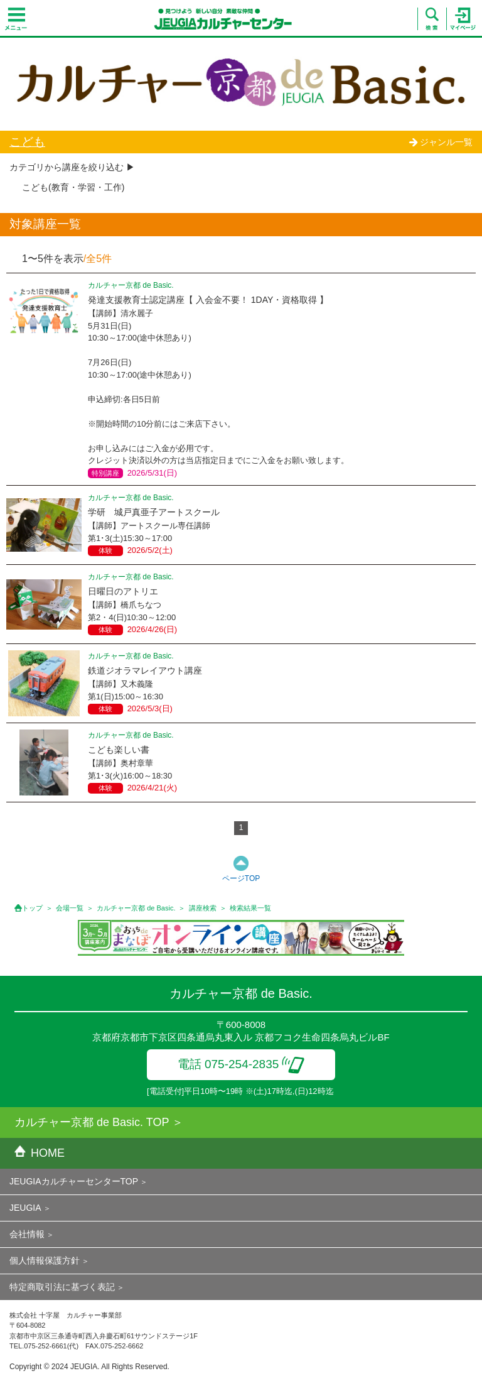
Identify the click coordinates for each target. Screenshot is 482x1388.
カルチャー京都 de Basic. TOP (91, 1122)
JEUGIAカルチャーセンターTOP (73, 1181)
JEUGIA (25, 1208)
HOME (39, 1153)
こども (27, 141)
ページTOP (241, 878)
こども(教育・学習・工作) (73, 187)
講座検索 (203, 908)
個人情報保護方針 (44, 1260)
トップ (32, 908)
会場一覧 (69, 908)
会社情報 (27, 1234)
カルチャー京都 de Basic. (136, 908)
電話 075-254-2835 (241, 1064)
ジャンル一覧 (441, 142)
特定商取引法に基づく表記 (62, 1287)
